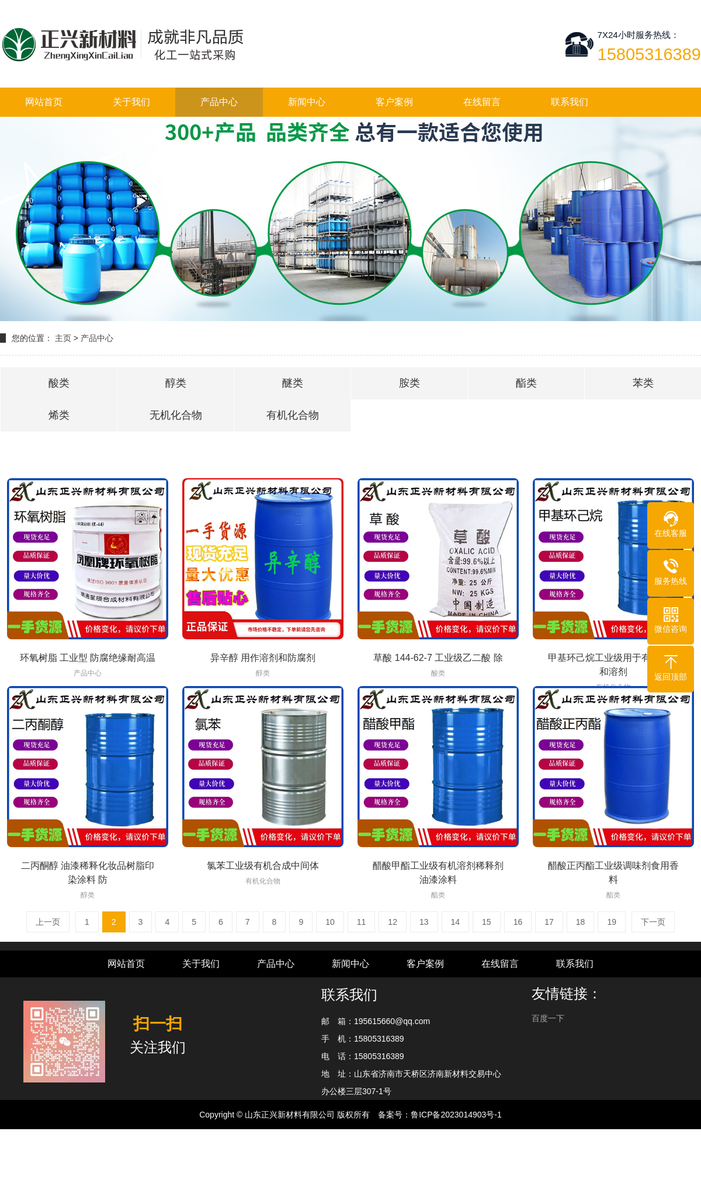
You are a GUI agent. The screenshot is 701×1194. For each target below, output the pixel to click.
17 (549, 922)
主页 (63, 338)
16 (518, 922)
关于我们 (131, 102)
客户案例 (394, 102)
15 (486, 922)
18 (580, 922)
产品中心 (219, 102)
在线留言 (482, 102)
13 (424, 922)
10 (330, 922)
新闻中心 (306, 102)
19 (611, 922)
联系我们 (569, 102)
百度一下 (548, 1018)
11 (361, 922)
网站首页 (44, 102)
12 (392, 922)
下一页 (653, 922)
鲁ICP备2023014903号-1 (456, 1114)
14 (455, 922)
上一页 (48, 922)
